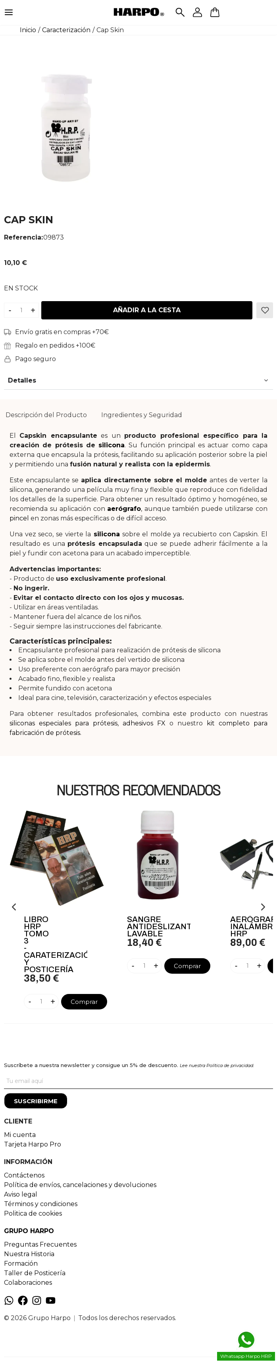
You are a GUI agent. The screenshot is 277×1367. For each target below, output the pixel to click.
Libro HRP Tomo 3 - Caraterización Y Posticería (55, 944)
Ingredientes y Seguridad (141, 415)
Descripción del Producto (46, 415)
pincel (19, 518)
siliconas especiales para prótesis (63, 723)
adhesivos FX (144, 723)
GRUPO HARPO (29, 1231)
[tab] (46, 415)
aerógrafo (124, 508)
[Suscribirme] (35, 1101)
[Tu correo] (138, 1081)
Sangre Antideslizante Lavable (158, 926)
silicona (111, 445)
